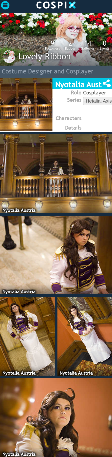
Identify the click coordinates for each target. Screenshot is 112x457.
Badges (70, 45)
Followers (52, 45)
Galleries (87, 45)
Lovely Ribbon (44, 56)
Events (104, 45)
